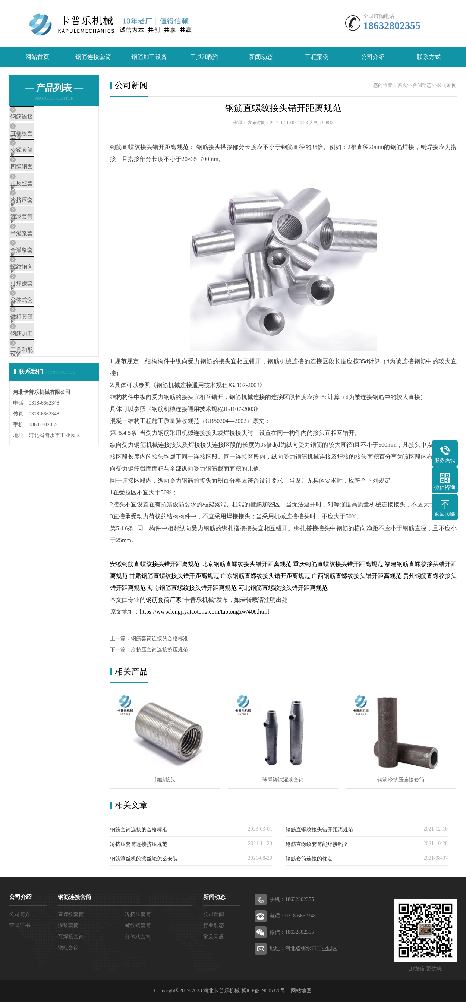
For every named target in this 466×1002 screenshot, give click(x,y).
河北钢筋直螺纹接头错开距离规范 (283, 588)
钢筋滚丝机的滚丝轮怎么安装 (144, 859)
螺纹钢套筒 (41, 315)
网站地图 (301, 990)
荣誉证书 (19, 925)
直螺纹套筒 (41, 139)
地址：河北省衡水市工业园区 (303, 948)
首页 (402, 85)
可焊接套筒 (41, 337)
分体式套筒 (41, 359)
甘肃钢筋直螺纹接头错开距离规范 (174, 576)
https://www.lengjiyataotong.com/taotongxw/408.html (204, 612)
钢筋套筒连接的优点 (309, 859)
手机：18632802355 (292, 899)
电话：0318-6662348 (293, 916)
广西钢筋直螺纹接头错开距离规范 (357, 576)
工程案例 (317, 57)
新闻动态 (261, 57)
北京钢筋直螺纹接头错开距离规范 (247, 564)
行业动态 (213, 925)
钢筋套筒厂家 (164, 600)
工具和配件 (205, 57)
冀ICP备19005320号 (263, 990)
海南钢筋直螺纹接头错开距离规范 (192, 588)
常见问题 (213, 936)
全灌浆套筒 (41, 293)
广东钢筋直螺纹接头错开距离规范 (266, 576)
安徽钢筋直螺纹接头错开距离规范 (155, 564)
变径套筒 (38, 161)
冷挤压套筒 (41, 227)
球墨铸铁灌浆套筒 (283, 780)
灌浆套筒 (38, 249)
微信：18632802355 (292, 932)
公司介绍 (373, 57)
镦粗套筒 (38, 381)
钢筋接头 (165, 780)
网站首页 (37, 57)
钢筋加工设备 (149, 57)
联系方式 (429, 57)
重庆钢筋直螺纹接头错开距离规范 (338, 564)
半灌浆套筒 (41, 271)
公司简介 (19, 914)
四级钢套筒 (41, 183)
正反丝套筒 (41, 205)
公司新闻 (447, 85)
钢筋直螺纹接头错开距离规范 (283, 108)
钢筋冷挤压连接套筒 (400, 780)
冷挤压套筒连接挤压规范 (159, 649)
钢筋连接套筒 (93, 57)
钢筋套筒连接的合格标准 (159, 638)
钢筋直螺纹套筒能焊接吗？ (317, 844)
